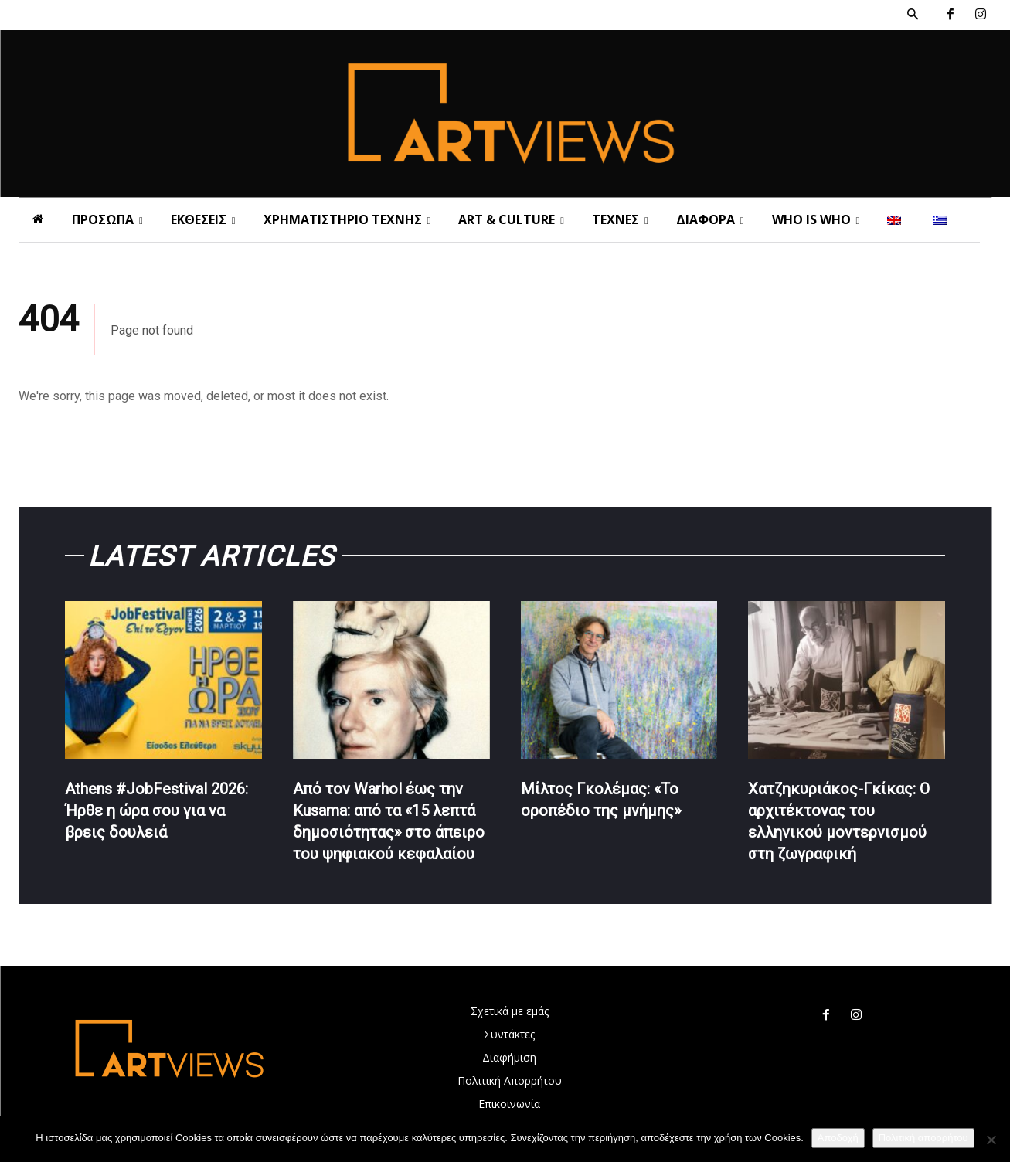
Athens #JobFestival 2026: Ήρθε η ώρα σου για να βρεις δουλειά (156, 810)
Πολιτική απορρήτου (923, 1137)
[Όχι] (990, 1139)
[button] (912, 14)
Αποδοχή (838, 1137)
